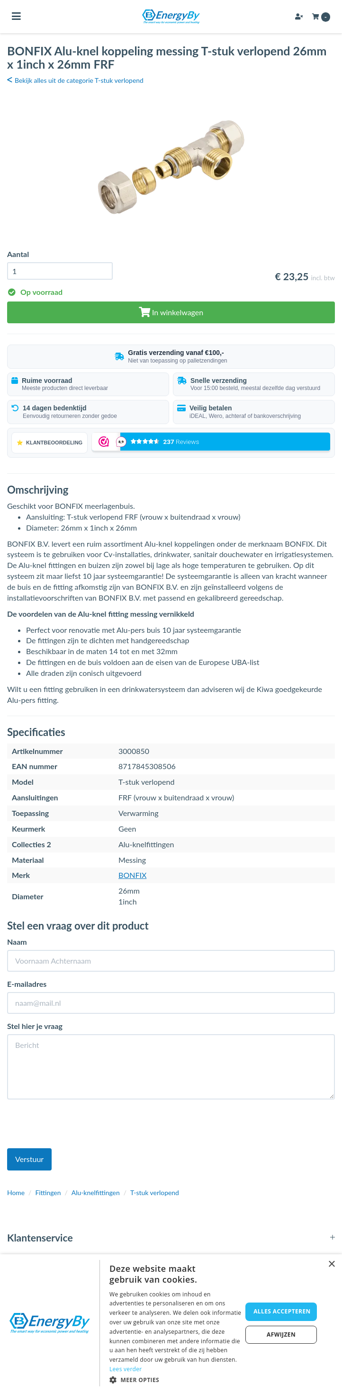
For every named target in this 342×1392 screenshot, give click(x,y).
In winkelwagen (171, 312)
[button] (175, 1379)
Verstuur (29, 1158)
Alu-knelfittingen (96, 1192)
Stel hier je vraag (35, 1025)
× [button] (331, 1264)
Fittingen (48, 1192)
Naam (17, 941)
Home (16, 1192)
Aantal (18, 253)
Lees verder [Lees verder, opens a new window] (125, 1369)
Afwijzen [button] (281, 1334)
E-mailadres (26, 983)
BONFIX (132, 874)
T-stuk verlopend (154, 1192)
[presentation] (79, 1125)
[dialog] (171, 1323)
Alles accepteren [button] (282, 1311)
